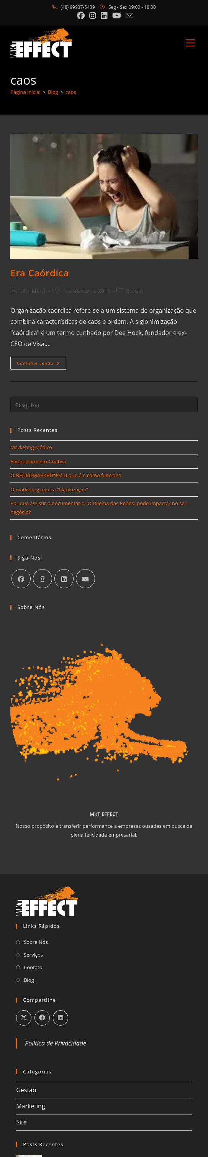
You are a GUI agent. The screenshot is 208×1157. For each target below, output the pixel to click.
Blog (29, 979)
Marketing (30, 1106)
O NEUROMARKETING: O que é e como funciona (65, 475)
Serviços (33, 954)
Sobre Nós (36, 942)
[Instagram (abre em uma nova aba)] (92, 16)
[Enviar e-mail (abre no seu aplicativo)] (128, 15)
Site (21, 1122)
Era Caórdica (39, 272)
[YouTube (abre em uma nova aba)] (116, 16)
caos (71, 92)
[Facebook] (21, 578)
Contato (33, 967)
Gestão (134, 290)
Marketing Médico (31, 447)
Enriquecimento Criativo (38, 461)
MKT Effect (32, 290)
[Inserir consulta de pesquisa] (104, 404)
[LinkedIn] (64, 578)
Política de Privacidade (55, 1043)
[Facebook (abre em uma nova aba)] (81, 16)
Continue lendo (41, 364)
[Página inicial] (25, 92)
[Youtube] (85, 578)
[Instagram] (42, 578)
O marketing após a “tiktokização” (49, 489)
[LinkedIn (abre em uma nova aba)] (104, 16)
